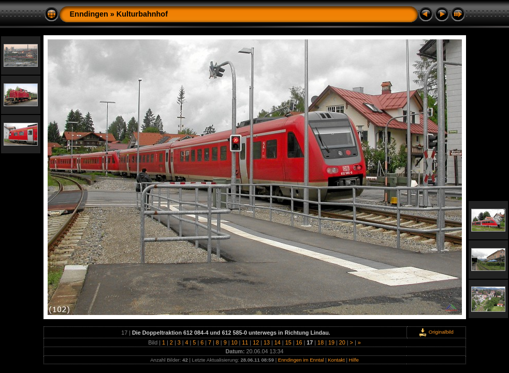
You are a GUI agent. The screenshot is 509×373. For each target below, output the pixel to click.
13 (266, 342)
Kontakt (336, 360)
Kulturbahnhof (142, 14)
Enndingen (89, 14)
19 (331, 342)
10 (234, 342)
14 (277, 342)
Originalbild (436, 332)
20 (342, 342)
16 (298, 342)
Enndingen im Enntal (301, 360)
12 (255, 342)
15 (288, 342)
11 (245, 342)
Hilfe (354, 360)
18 (320, 342)
